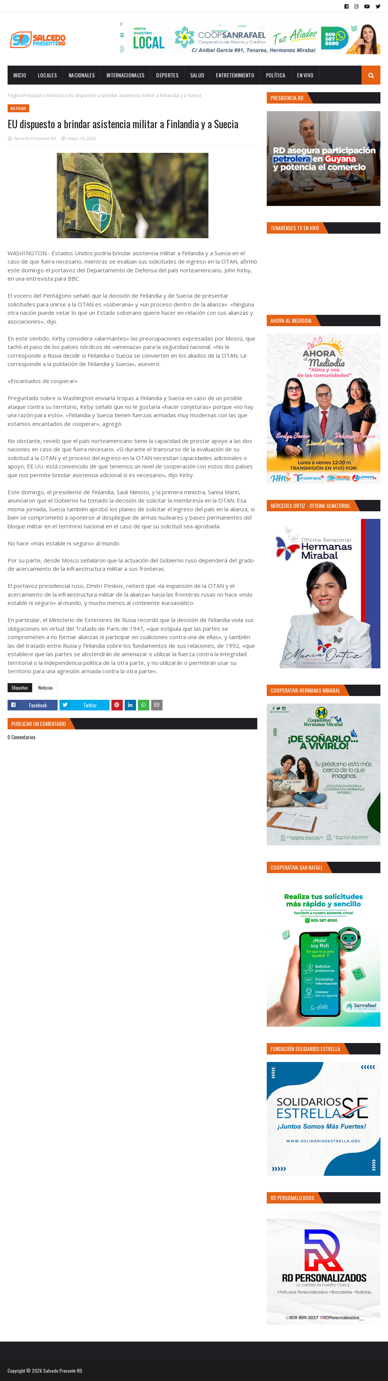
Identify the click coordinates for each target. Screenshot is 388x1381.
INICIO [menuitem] (19, 75)
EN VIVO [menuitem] (305, 75)
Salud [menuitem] (197, 75)
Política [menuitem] (275, 75)
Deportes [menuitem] (167, 75)
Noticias (55, 95)
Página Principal (25, 95)
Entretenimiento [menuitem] (235, 75)
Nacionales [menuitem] (82, 75)
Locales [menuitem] (47, 75)
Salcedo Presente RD (35, 138)
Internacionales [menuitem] (125, 75)
